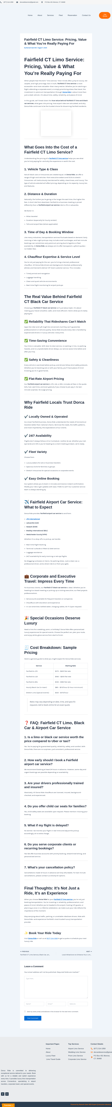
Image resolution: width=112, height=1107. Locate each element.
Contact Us (86, 15)
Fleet (61, 15)
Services (50, 15)
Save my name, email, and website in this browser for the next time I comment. (52, 1011)
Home (30, 15)
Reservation (72, 15)
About (40, 15)
